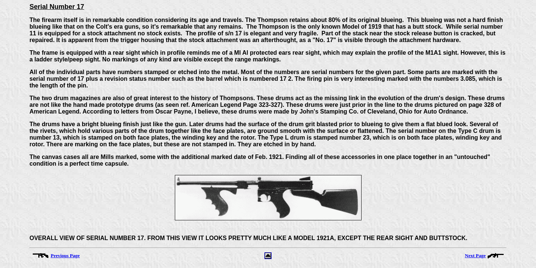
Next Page (475, 255)
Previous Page (65, 255)
